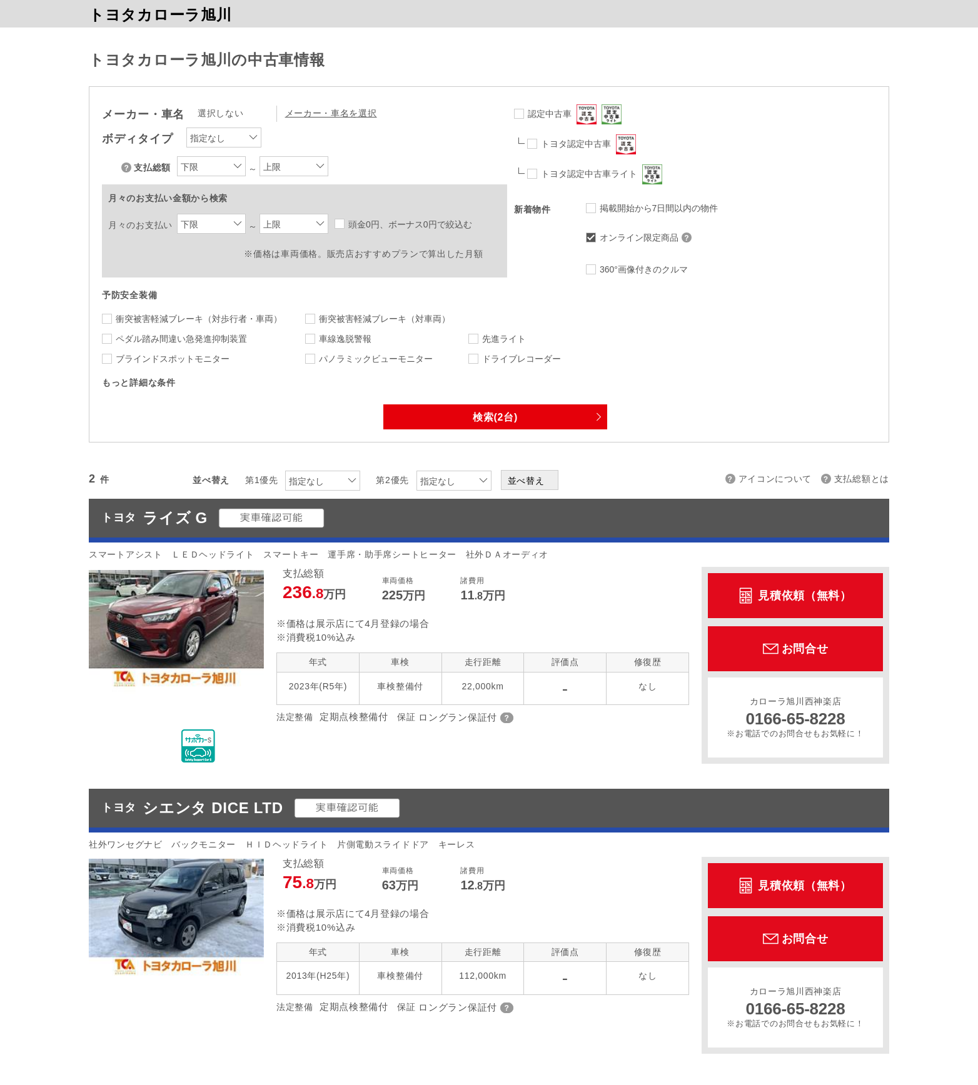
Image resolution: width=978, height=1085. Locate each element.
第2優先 (392, 480)
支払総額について (127, 167)
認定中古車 (575, 114)
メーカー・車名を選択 (331, 113)
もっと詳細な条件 (139, 383)
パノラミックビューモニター (376, 359)
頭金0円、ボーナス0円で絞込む (410, 224)
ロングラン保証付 (457, 717)
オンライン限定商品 (647, 237)
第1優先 (261, 480)
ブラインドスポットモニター (172, 359)
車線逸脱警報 (345, 339)
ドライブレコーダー (521, 359)
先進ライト (504, 339)
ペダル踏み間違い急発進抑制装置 (181, 339)
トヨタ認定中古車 (588, 144)
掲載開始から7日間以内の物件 (659, 208)
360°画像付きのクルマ (644, 269)
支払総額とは (861, 479)
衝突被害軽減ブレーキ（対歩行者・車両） (199, 319)
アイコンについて (775, 479)
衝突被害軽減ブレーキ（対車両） (384, 319)
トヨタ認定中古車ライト (601, 174)
